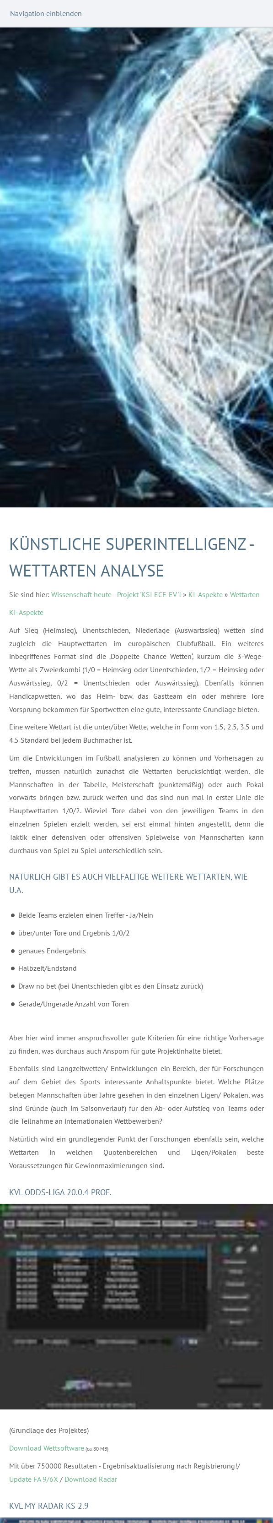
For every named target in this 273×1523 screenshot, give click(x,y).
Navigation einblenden (46, 13)
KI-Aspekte (205, 594)
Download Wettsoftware (46, 1447)
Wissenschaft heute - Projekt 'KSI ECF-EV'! (116, 594)
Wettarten (245, 594)
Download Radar (90, 1479)
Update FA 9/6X (33, 1479)
